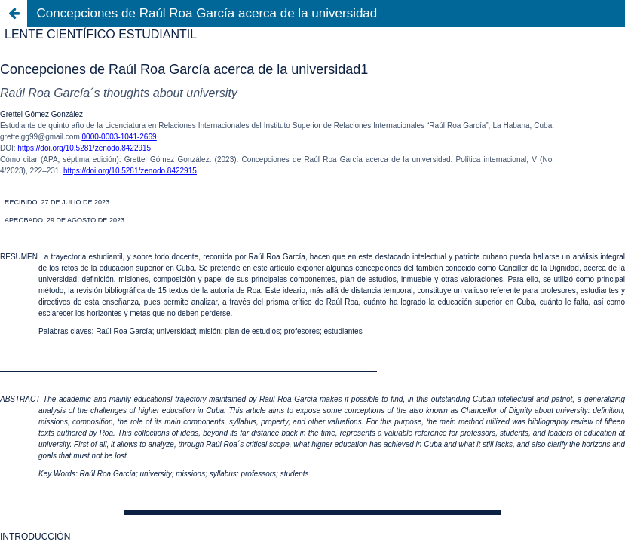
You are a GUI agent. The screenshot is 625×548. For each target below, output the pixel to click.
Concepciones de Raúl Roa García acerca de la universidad (207, 13)
